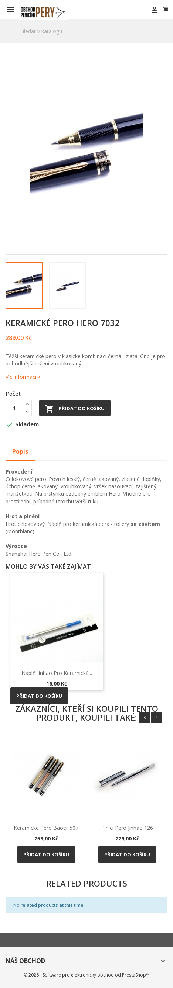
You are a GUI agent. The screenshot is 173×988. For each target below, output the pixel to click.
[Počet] (14, 408)
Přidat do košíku (75, 409)
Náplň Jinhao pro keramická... (56, 672)
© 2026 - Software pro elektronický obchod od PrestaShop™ (86, 975)
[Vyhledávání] (86, 31)
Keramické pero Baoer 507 (46, 827)
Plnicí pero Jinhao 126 (127, 827)
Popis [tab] (20, 451)
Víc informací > (23, 376)
